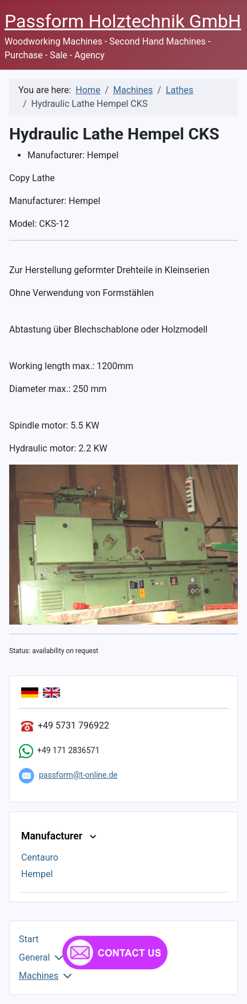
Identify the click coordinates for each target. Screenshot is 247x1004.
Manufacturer (60, 836)
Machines (38, 975)
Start (28, 939)
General (34, 957)
